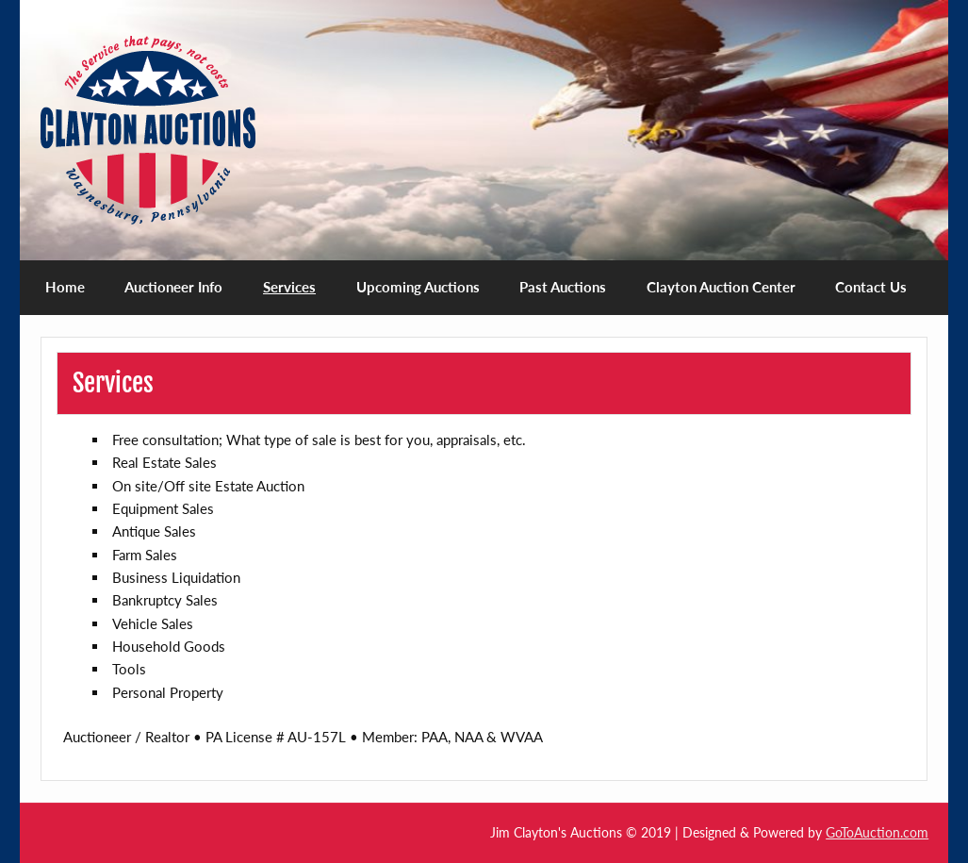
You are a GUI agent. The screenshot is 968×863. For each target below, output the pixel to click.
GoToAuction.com (877, 832)
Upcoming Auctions (418, 286)
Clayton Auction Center (721, 286)
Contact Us (871, 286)
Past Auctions (562, 286)
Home (65, 286)
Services (289, 286)
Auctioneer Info (173, 286)
